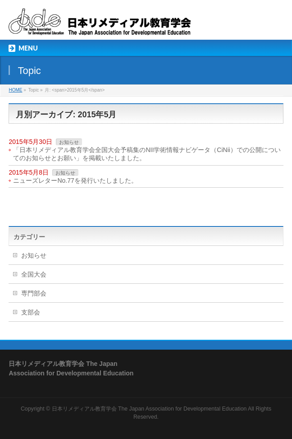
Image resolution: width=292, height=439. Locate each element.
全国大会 (33, 274)
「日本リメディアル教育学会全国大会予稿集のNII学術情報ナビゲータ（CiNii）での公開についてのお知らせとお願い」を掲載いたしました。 (146, 154)
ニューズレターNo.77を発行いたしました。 (75, 180)
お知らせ (69, 142)
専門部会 (33, 293)
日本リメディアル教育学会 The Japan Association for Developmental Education (149, 409)
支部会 (30, 312)
